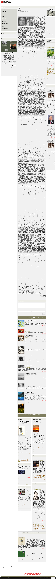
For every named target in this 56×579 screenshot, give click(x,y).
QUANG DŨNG (3, 35)
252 (39, 317)
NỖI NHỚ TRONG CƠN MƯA (50, 44)
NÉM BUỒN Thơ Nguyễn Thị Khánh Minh (50, 75)
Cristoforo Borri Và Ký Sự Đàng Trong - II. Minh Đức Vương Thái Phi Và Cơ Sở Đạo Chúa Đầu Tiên (24, 457)
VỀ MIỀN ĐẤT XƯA (36, 421)
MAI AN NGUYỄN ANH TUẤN (37, 448)
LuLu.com (14, 61)
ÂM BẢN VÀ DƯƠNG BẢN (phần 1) (39, 447)
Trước (42, 8)
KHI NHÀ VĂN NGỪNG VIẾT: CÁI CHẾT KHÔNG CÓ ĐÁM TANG (38, 459)
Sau (44, 8)
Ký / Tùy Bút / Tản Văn (22, 487)
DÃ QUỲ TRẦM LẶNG (28, 392)
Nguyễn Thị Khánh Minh (52, 73)
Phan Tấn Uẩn (27, 491)
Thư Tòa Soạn (49, 7)
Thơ (19, 464)
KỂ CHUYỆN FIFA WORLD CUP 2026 (24, 489)
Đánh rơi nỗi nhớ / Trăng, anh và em (30, 373)
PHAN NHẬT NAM (39, 529)
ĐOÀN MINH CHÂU (28, 404)
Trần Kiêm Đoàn (36, 524)
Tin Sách (20, 532)
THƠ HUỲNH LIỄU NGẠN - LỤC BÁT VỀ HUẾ (24, 467)
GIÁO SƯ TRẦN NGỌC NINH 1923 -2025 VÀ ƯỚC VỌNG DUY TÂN (23, 422)
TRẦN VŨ (36, 529)
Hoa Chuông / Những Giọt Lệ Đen (30, 320)
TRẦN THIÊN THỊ (27, 331)
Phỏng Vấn (34, 483)
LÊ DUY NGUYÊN (51, 68)
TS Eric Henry (32, 538)
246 (28, 317)
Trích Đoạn (24, 532)
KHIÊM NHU (27, 337)
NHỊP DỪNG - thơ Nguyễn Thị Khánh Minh (50, 72)
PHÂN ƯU (50, 112)
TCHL (51, 124)
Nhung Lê (42, 478)
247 (30, 317)
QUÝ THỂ (2, 36)
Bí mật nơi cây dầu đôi (28, 355)
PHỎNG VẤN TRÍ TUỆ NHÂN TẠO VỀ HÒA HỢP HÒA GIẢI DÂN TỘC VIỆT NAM (38, 523)
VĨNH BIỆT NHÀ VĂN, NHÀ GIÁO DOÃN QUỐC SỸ (50, 89)
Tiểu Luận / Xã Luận (36, 455)
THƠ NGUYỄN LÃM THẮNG (29, 365)
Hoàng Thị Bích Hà (27, 484)
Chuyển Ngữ (37, 532)
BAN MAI (26, 394)
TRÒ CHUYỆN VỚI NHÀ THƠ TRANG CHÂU (37, 487)
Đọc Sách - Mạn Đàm (30, 532)
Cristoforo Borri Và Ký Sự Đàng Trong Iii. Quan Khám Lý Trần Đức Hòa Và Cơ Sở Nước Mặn (24, 453)
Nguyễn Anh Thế (20, 12)
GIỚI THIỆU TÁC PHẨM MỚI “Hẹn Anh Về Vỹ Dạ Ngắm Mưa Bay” (29, 549)
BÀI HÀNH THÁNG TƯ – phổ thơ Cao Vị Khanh (51, 80)
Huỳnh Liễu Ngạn (28, 469)
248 (32, 317)
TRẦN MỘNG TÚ (27, 322)
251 (37, 317)
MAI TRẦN (35, 527)
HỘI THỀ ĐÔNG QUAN (37, 449)
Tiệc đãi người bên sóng (28, 329)
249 (33, 317)
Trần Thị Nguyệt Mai (36, 489)
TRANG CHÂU (41, 489)
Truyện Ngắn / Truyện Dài (37, 419)
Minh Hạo (41, 460)
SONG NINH (27, 375)
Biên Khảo (20, 419)
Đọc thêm (43, 325)
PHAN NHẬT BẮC (36, 423)
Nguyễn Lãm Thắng (27, 367)
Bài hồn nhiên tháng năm (29, 402)
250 (35, 317)
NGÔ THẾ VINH (28, 538)
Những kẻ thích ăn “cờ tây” (29, 335)
